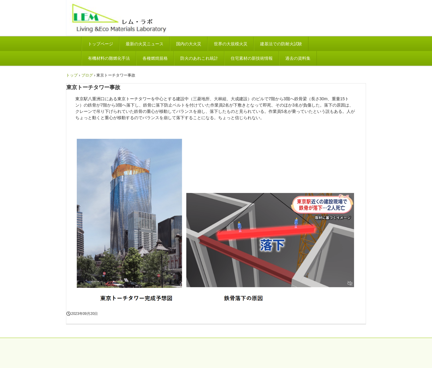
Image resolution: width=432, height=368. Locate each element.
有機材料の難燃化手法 (109, 58)
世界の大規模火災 (231, 43)
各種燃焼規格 (155, 58)
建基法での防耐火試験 (281, 43)
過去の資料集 (297, 58)
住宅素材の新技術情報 (252, 58)
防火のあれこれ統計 (199, 58)
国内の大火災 (188, 43)
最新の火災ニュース (145, 43)
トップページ (100, 43)
